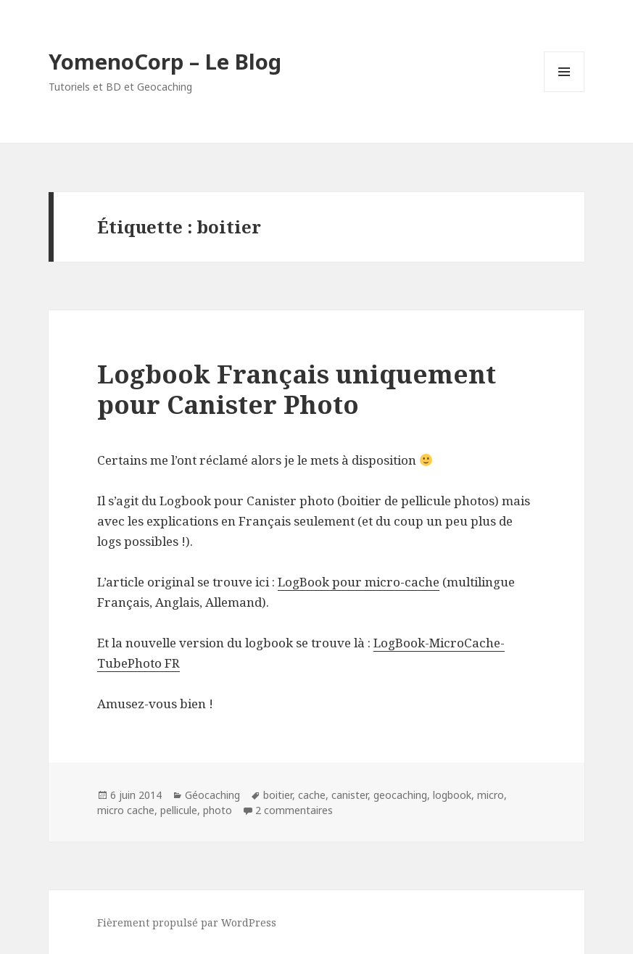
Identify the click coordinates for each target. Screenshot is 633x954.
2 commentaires (294, 810)
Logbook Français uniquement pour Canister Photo (296, 389)
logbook (452, 795)
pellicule (178, 810)
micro (490, 795)
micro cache (125, 810)
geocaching (400, 795)
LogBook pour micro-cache (358, 581)
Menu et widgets (564, 91)
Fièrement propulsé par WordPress (186, 922)
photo (217, 810)
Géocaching (212, 795)
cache (312, 795)
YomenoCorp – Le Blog (165, 61)
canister (349, 795)
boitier (277, 795)
